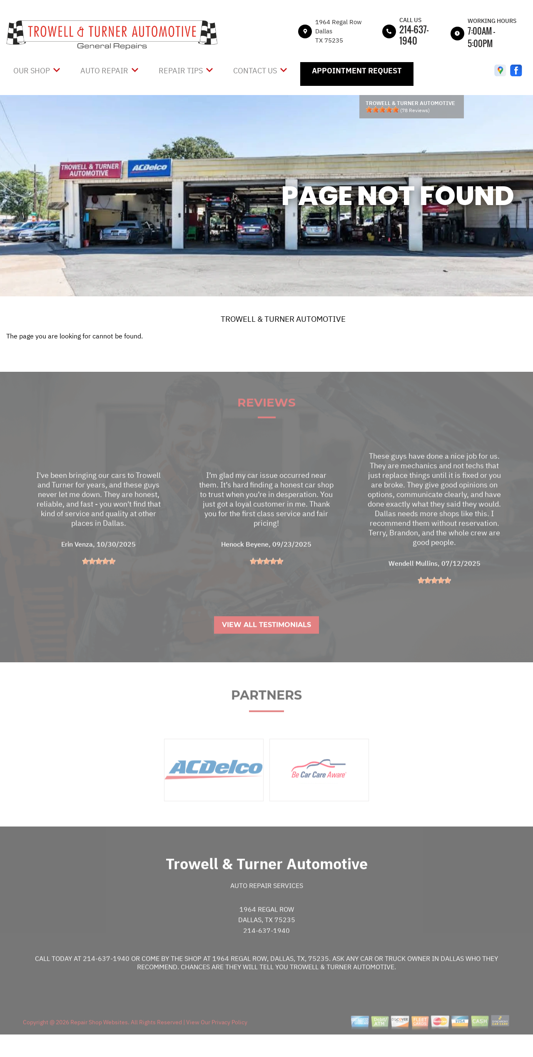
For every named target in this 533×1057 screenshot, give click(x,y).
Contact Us (255, 70)
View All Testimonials (266, 642)
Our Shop (31, 70)
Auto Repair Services (266, 903)
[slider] (382, 109)
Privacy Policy (229, 1040)
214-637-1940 (413, 35)
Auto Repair (104, 70)
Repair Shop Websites (98, 1040)
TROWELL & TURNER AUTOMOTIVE (283, 319)
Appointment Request (357, 70)
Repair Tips (181, 70)
